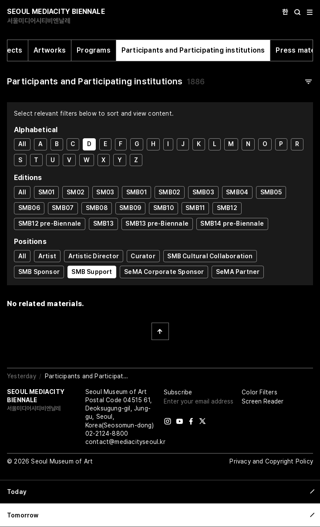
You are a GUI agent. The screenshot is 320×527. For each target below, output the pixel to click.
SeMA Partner (237, 271)
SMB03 (203, 192)
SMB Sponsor (39, 271)
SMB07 (63, 207)
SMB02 (169, 192)
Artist (47, 256)
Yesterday (21, 376)
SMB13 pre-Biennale (157, 223)
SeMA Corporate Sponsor (164, 271)
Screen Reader (262, 401)
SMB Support (91, 271)
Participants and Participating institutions (193, 50)
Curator (143, 256)
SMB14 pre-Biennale (232, 223)
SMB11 (195, 207)
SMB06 (29, 207)
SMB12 (227, 207)
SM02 (75, 192)
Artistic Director (93, 256)
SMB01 (136, 192)
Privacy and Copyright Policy (271, 461)
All (22, 143)
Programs (94, 50)
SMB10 (163, 207)
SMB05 (271, 192)
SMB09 (130, 207)
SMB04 (237, 192)
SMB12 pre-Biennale (49, 223)
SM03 (105, 192)
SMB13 (103, 223)
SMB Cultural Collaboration (210, 256)
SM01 (46, 192)
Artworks (50, 50)
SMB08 (97, 207)
